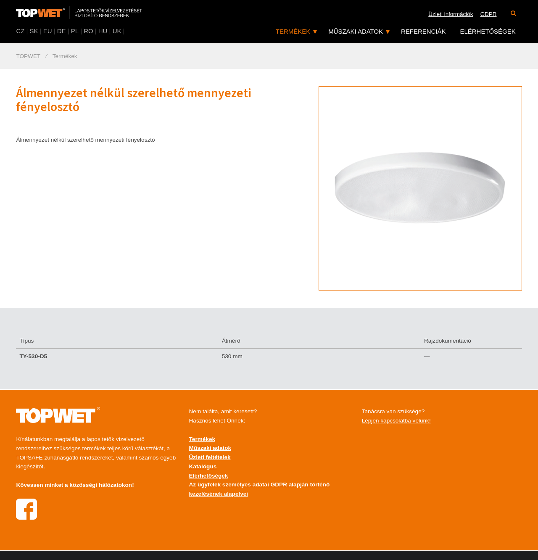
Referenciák (423, 31)
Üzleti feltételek (210, 457)
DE (61, 30)
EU (47, 30)
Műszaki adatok (355, 31)
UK (117, 30)
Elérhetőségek (488, 31)
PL (75, 30)
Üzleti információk (450, 14)
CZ (20, 30)
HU (103, 30)
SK (34, 30)
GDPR (488, 14)
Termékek (293, 31)
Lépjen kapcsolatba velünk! (396, 420)
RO (88, 30)
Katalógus (203, 466)
